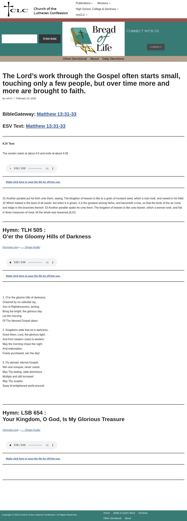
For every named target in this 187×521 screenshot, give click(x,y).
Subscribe (50, 39)
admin (9, 98)
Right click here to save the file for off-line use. (33, 182)
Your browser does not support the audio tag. (31, 168)
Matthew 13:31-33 (57, 114)
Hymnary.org (10, 247)
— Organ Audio (30, 247)
